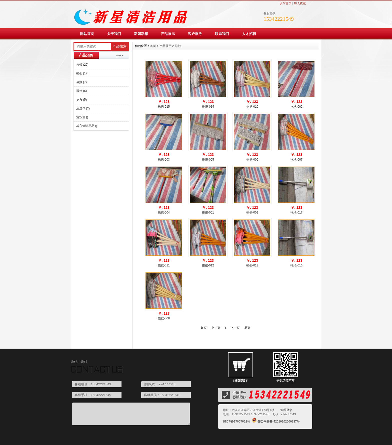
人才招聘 (249, 34)
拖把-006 (252, 159)
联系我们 (222, 34)
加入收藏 (300, 3)
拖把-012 (208, 265)
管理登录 (286, 410)
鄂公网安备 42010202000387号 (279, 421)
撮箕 (81, 91)
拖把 (82, 73)
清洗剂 (82, 117)
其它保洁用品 (86, 126)
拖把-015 (164, 106)
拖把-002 (296, 106)
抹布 (81, 99)
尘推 (81, 82)
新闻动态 (141, 34)
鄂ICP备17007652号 (236, 421)
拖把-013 (252, 265)
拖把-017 (296, 212)
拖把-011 (164, 265)
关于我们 (114, 34)
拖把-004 (164, 212)
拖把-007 (296, 159)
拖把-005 (208, 159)
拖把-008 (164, 318)
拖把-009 (252, 212)
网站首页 (87, 34)
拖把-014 (208, 106)
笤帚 (82, 64)
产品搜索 (119, 46)
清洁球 (83, 108)
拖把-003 (164, 159)
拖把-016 (296, 265)
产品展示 (168, 34)
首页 (153, 46)
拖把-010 (252, 106)
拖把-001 (208, 212)
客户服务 (195, 34)
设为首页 (286, 3)
